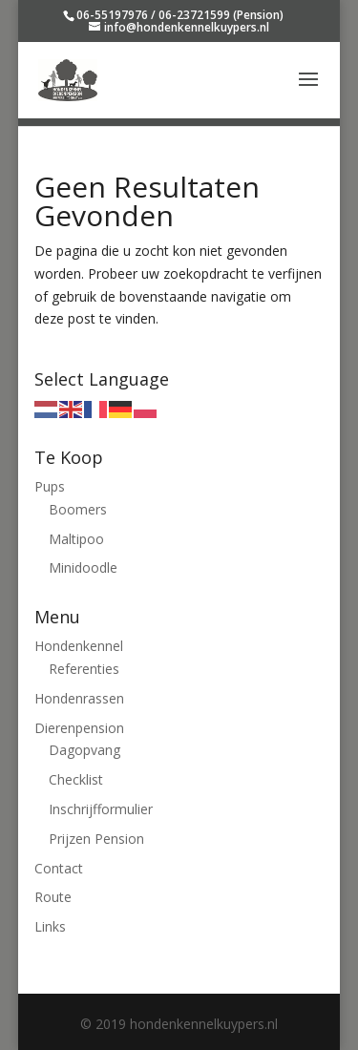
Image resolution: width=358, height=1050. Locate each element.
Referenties (84, 669)
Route (53, 897)
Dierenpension (79, 728)
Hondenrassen (79, 698)
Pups (49, 486)
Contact (58, 868)
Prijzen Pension (96, 839)
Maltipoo (76, 539)
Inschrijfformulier (101, 809)
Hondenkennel (78, 646)
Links (50, 926)
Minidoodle (83, 567)
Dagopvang (84, 750)
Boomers (78, 509)
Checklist (76, 779)
